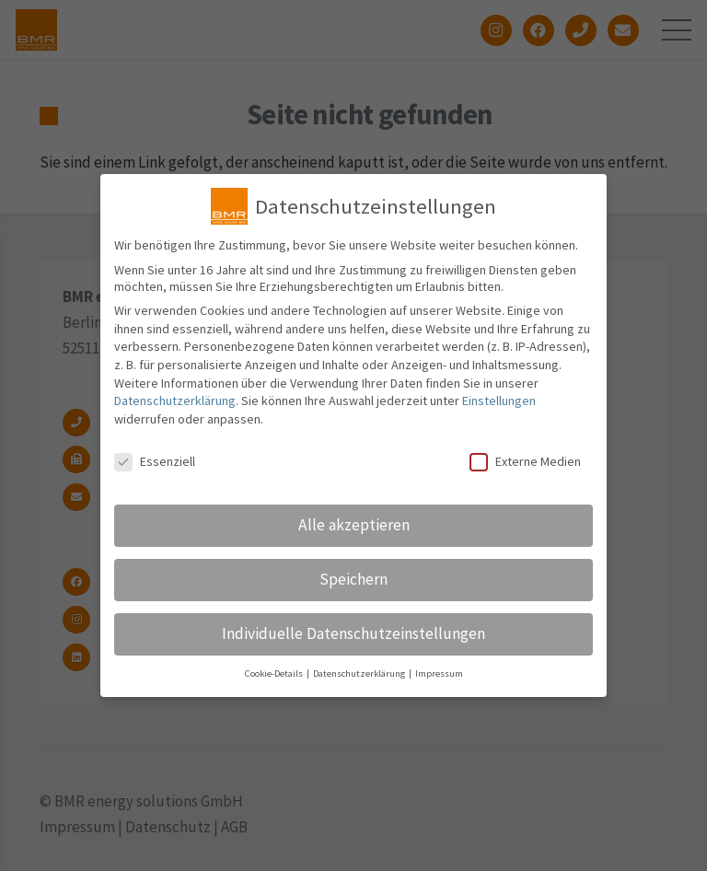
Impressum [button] (439, 673)
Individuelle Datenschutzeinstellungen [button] (353, 633)
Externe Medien (525, 461)
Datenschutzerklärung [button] (360, 673)
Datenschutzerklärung (175, 400)
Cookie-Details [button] (275, 673)
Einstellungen (499, 400)
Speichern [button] (353, 579)
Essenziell (154, 461)
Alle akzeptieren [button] (354, 525)
